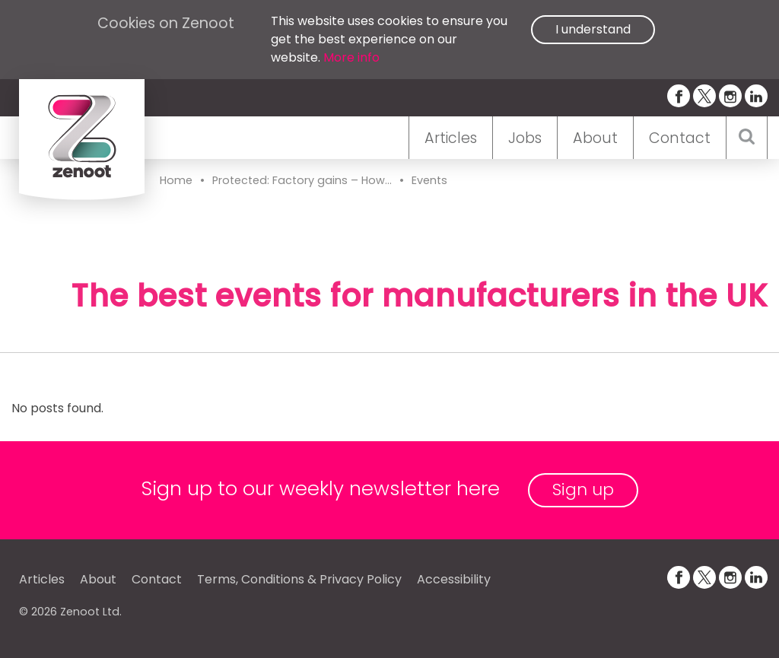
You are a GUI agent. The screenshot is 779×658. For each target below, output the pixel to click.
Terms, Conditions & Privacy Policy (299, 579)
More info (351, 57)
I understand (593, 29)
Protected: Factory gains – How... (302, 180)
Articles (450, 138)
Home (176, 180)
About (595, 138)
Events (429, 180)
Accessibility (454, 579)
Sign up (583, 489)
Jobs (525, 138)
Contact (680, 138)
